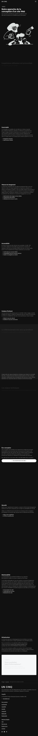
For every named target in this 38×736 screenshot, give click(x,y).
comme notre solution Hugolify (17, 647)
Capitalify (4, 706)
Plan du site (4, 724)
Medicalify (4, 713)
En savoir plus (6, 698)
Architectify (4, 704)
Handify (3, 709)
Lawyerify (4, 711)
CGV (2, 721)
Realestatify (4, 716)
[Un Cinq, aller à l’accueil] (4, 1)
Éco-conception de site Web (19, 463)
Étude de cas (4, 726)
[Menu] (35, 1)
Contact (3, 728)
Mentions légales (5, 719)
